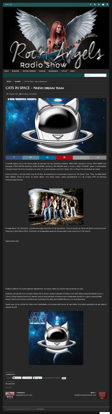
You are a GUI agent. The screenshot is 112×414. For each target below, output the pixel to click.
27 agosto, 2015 (13, 94)
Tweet (9, 377)
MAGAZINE (15, 71)
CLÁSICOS (42, 71)
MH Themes (41, 409)
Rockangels (24, 94)
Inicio (6, 71)
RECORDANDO (53, 71)
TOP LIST (64, 71)
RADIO (72, 71)
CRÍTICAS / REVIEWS (29, 71)
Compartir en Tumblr (51, 377)
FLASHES (34, 94)
